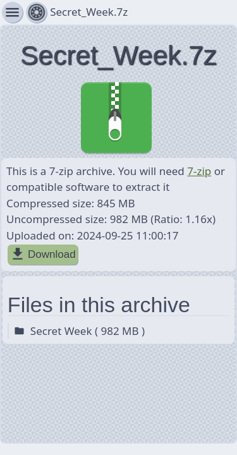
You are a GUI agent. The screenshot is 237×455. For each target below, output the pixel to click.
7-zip (199, 171)
